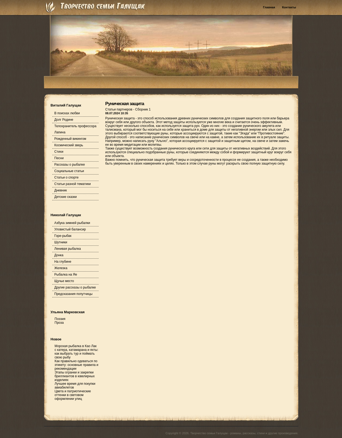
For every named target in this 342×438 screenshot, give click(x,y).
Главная (269, 7)
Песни (59, 158)
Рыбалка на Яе (65, 274)
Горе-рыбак (63, 236)
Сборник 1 (143, 109)
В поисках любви (67, 113)
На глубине (62, 261)
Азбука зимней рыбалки (72, 223)
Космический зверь (68, 145)
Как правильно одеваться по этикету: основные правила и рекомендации (76, 365)
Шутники (60, 242)
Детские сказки (65, 197)
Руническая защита (124, 103)
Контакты (289, 7)
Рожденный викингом (70, 139)
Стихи (59, 152)
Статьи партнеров (119, 109)
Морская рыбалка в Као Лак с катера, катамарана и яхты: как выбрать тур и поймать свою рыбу (76, 351)
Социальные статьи (69, 171)
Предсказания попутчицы (73, 294)
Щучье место (64, 281)
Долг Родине (63, 120)
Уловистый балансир (70, 229)
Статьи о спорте (66, 177)
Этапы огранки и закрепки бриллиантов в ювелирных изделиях (75, 376)
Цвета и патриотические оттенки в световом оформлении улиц (73, 395)
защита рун (190, 126)
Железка (60, 268)
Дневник (60, 190)
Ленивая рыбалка (67, 249)
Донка (59, 255)
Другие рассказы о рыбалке (75, 287)
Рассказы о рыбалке (69, 164)
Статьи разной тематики (72, 184)
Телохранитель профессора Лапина (75, 129)
